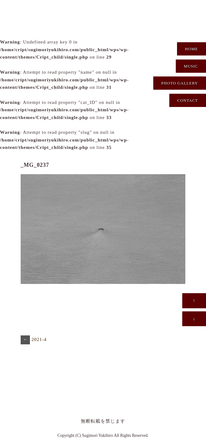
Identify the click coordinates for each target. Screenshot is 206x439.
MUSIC (191, 66)
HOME (191, 49)
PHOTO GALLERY (179, 83)
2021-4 (34, 339)
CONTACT (187, 100)
